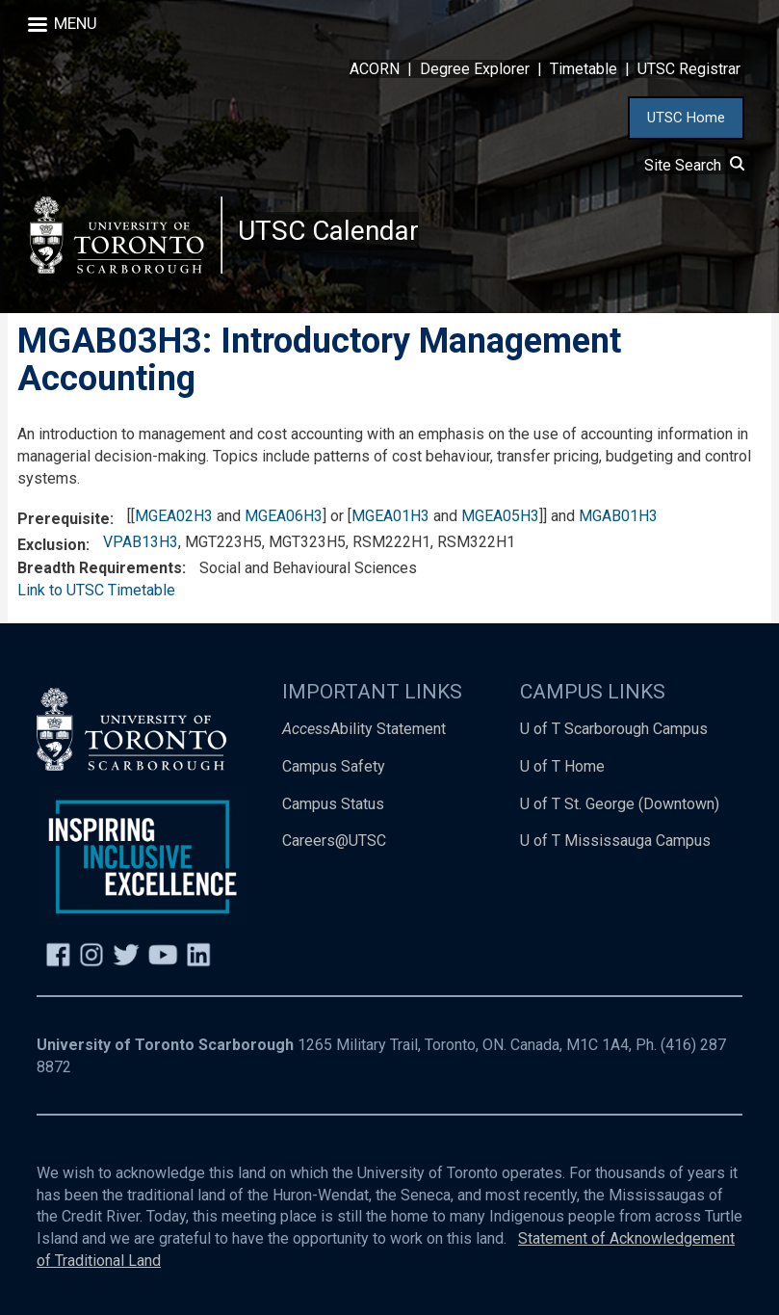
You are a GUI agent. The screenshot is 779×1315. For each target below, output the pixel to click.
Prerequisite (63, 519)
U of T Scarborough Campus (614, 729)
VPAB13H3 (140, 542)
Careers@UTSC (334, 840)
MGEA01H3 (390, 516)
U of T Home (562, 766)
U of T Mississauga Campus (615, 840)
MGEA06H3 (284, 516)
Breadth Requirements (99, 568)
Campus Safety (333, 766)
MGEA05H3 (500, 516)
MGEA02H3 (174, 516)
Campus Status (333, 804)
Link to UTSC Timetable (96, 590)
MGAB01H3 (618, 516)
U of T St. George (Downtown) (619, 804)
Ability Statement (364, 729)
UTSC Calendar (328, 231)
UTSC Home (686, 117)
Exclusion (51, 545)
